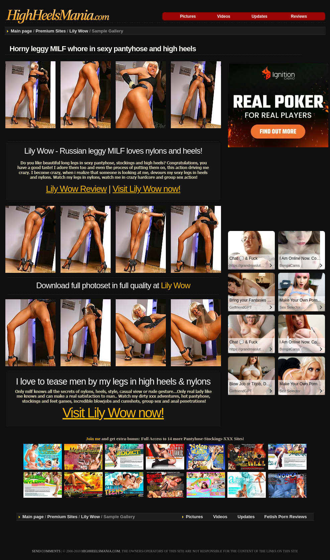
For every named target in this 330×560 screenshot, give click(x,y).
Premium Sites (50, 30)
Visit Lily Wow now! (147, 189)
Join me (93, 438)
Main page (21, 30)
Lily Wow (79, 30)
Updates (259, 16)
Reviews (299, 16)
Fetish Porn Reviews (285, 516)
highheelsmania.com (101, 551)
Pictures (188, 16)
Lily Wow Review (76, 189)
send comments (46, 551)
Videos (223, 16)
